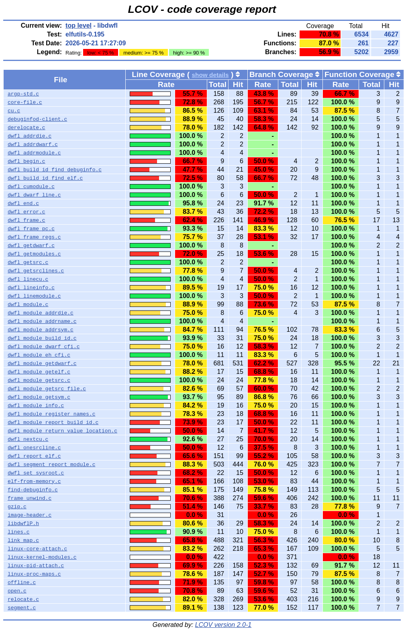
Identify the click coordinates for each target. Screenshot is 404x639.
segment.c (22, 607)
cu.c (14, 110)
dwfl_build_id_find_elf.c (45, 178)
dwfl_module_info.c (36, 405)
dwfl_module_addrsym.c (40, 329)
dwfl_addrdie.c (29, 136)
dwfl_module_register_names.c (51, 414)
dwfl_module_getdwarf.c (42, 363)
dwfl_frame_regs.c (34, 237)
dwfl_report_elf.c (34, 456)
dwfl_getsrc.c (28, 262)
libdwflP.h (23, 523)
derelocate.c (26, 127)
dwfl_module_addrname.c (42, 321)
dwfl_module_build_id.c (42, 338)
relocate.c (23, 599)
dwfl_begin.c (26, 161)
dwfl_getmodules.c (34, 254)
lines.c (19, 532)
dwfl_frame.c (26, 220)
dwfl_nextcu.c (28, 439)
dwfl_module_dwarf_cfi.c (44, 346)
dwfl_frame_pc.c (31, 228)
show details (210, 74)
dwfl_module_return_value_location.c (62, 430)
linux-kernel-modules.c (42, 557)
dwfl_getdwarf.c (31, 245)
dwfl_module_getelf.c (39, 371)
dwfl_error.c (26, 211)
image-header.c (29, 515)
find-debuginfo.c (33, 489)
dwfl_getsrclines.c (36, 270)
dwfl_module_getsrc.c (39, 380)
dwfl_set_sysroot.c (36, 473)
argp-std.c (23, 93)
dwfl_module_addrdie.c (40, 312)
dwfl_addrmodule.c (34, 152)
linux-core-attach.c (37, 548)
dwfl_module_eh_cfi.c (39, 355)
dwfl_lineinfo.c (31, 287)
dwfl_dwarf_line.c (34, 195)
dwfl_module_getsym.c (39, 397)
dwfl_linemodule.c (34, 296)
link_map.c (23, 540)
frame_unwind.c (29, 498)
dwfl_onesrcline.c (34, 447)
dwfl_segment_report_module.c (51, 464)
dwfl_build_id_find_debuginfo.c (55, 169)
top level (78, 25)
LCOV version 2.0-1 (223, 624)
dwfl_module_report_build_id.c (53, 422)
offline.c (22, 582)
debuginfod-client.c (37, 119)
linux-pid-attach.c (36, 565)
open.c (17, 590)
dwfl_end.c (23, 203)
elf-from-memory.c (34, 481)
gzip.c (17, 506)
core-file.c (25, 102)
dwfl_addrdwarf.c (33, 144)
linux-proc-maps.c (34, 574)
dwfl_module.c (28, 304)
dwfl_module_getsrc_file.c (47, 388)
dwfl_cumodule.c (31, 186)
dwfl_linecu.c (28, 279)
